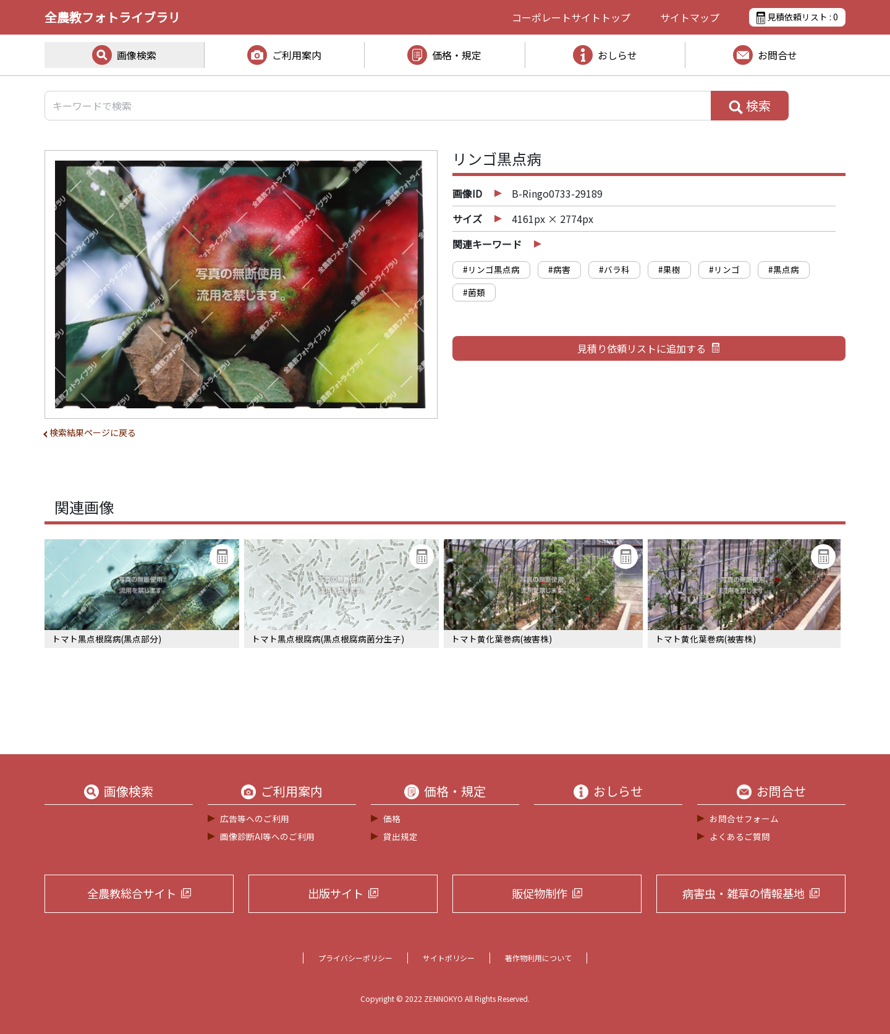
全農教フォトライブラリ (112, 17)
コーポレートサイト (571, 17)
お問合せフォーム (744, 818)
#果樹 (669, 269)
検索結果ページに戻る (92, 432)
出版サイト (335, 893)
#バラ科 (614, 269)
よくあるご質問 (740, 836)
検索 (750, 105)
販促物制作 (539, 893)
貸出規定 (400, 836)
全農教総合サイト (131, 893)
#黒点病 (783, 269)
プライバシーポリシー (355, 957)
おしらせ (617, 55)
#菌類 (474, 292)
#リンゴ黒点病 (491, 269)
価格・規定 (456, 55)
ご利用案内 (296, 55)
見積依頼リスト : (797, 17)
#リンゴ (724, 269)
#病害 (559, 269)
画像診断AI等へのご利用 (267, 836)
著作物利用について (538, 957)
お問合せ (777, 55)
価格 (391, 818)
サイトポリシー (449, 957)
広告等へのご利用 (254, 818)
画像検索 (136, 55)
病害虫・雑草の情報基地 (743, 893)
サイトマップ (689, 17)
